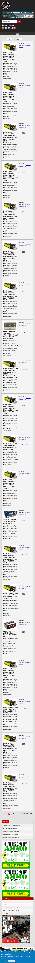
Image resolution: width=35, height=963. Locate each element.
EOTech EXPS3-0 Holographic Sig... (12, 825)
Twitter (9, 28)
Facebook (6, 28)
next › (27, 813)
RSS (3, 28)
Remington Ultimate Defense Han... (11, 831)
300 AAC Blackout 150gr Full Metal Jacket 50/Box (9, 521)
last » (31, 813)
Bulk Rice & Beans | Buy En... (10, 828)
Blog (11, 821)
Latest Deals (6, 821)
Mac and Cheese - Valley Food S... (11, 837)
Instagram (12, 28)
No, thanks (11, 961)
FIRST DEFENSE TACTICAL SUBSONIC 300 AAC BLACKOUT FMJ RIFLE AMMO (10, 335)
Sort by (4, 39)
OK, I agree (4, 961)
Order (14, 39)
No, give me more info (6, 958)
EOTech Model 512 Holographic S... (11, 834)
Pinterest (14, 28)
